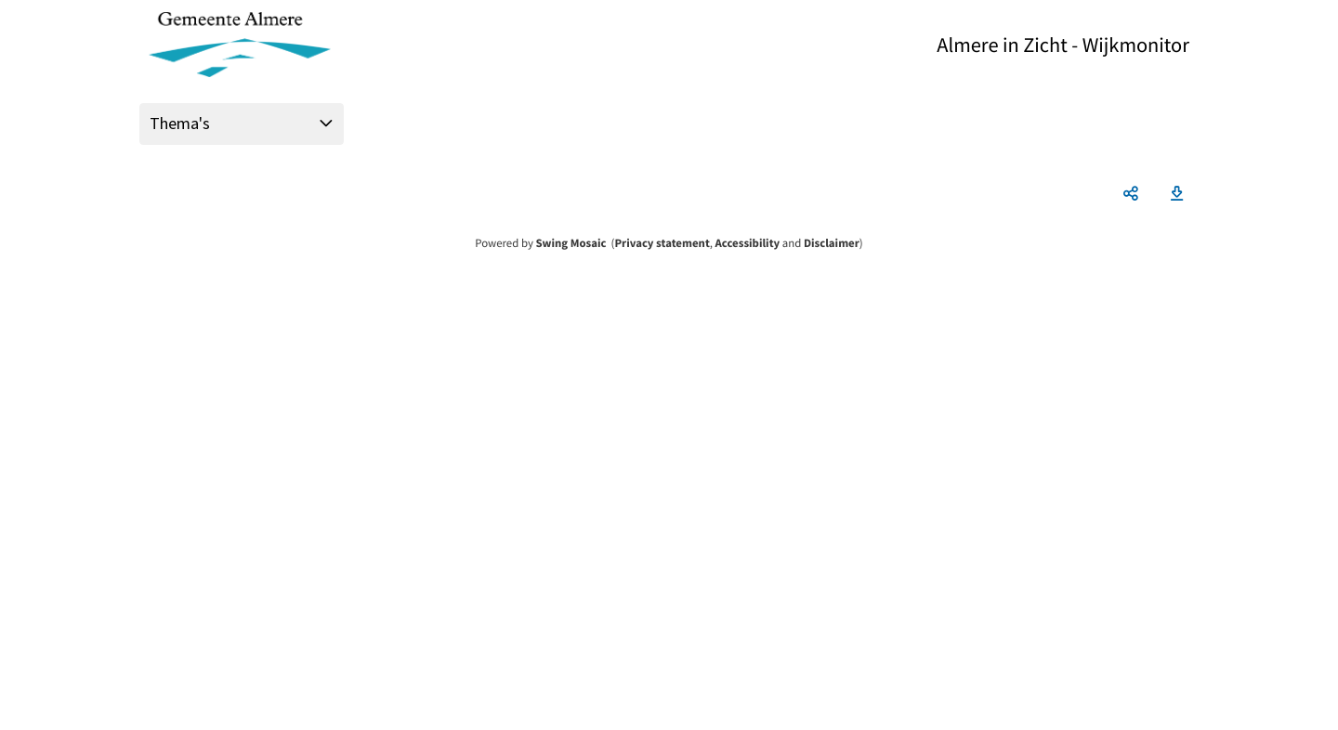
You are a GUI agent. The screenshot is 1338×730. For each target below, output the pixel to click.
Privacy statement (661, 243)
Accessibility (747, 243)
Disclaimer (831, 243)
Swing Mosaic (570, 243)
